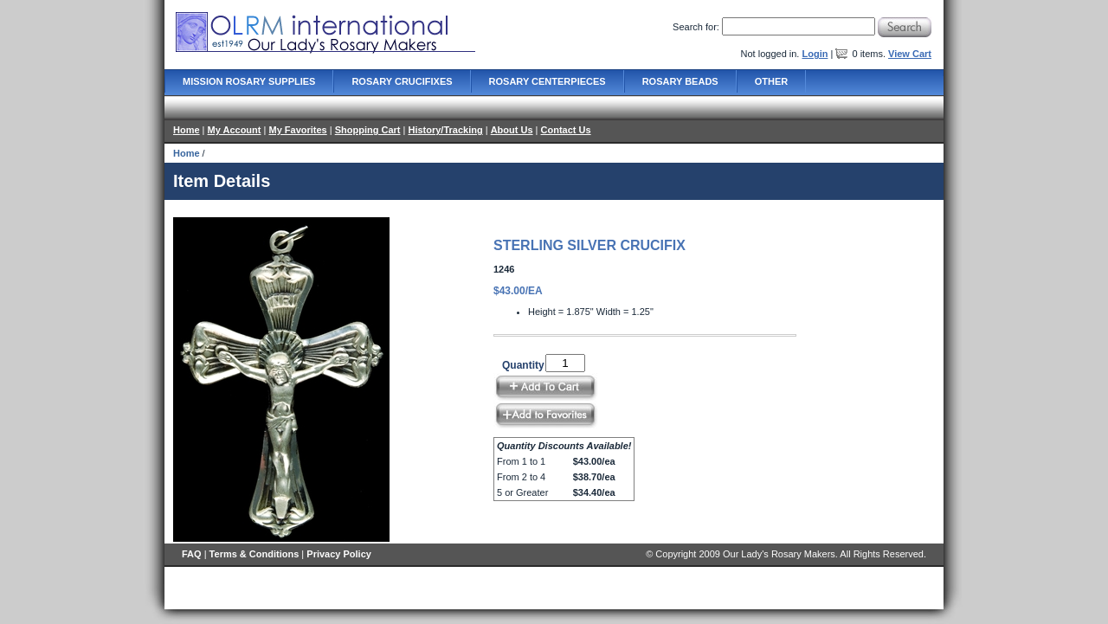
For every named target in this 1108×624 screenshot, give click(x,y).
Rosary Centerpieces (547, 81)
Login (815, 53)
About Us (512, 130)
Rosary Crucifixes (401, 81)
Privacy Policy (338, 554)
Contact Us (566, 130)
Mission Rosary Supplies (249, 81)
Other (772, 81)
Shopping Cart (368, 130)
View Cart (909, 53)
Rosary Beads (680, 81)
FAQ (192, 554)
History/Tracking (445, 130)
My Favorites (297, 130)
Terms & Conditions (254, 554)
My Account (234, 130)
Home (186, 130)
